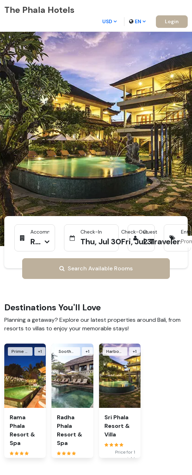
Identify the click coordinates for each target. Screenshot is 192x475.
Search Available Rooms (96, 268)
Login (172, 21)
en (137, 21)
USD (109, 21)
